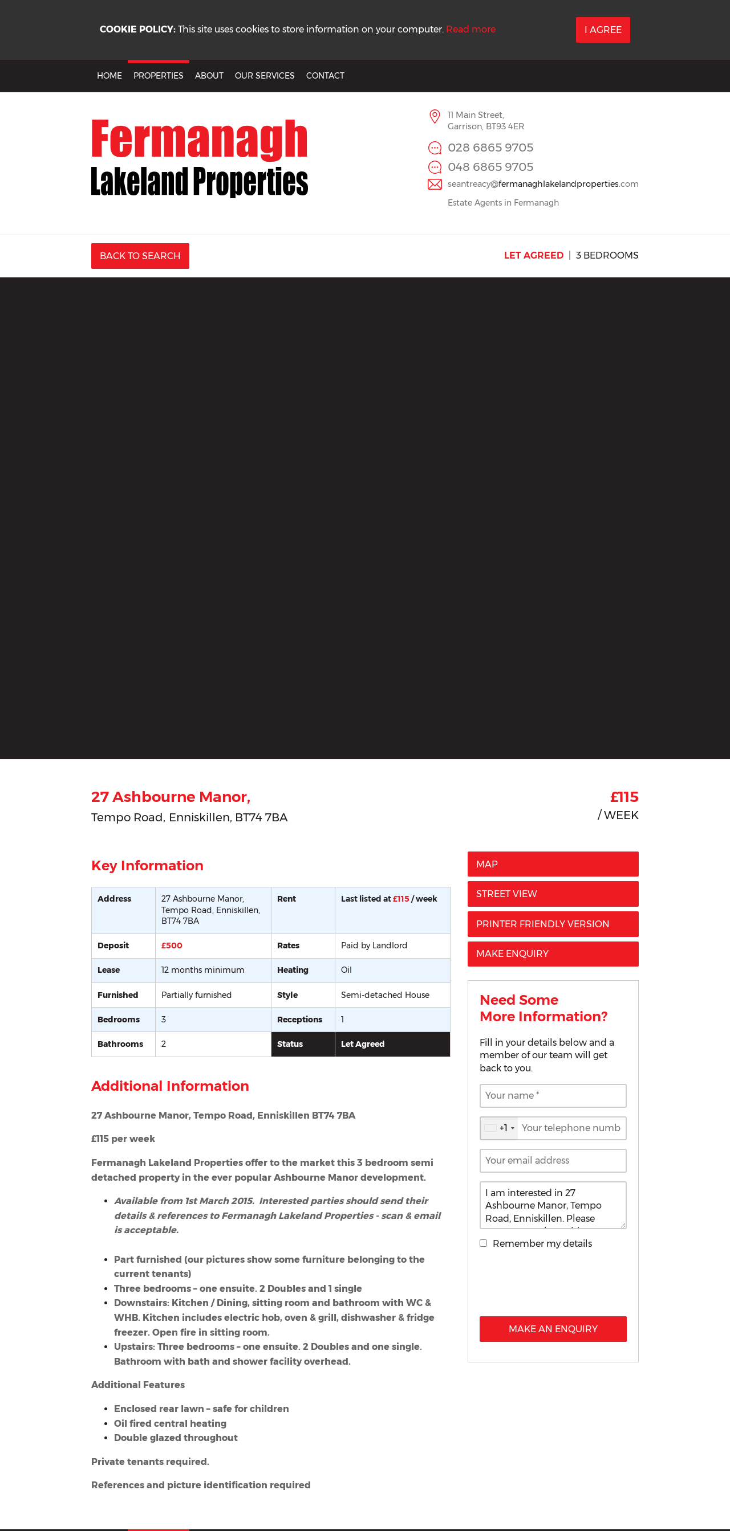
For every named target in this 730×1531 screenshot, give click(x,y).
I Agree (603, 29)
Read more (471, 29)
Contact (325, 76)
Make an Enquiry (553, 1329)
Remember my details (542, 1243)
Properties (158, 76)
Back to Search (140, 256)
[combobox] (499, 1128)
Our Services (265, 76)
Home (109, 76)
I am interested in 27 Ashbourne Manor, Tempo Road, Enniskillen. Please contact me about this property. (553, 1205)
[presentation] (553, 1285)
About (209, 76)
